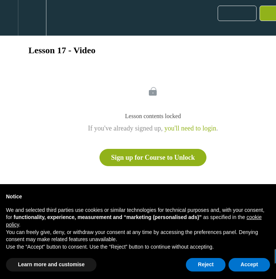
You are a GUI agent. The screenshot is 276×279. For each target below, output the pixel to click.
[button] (9, 18)
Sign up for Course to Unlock (153, 157)
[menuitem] (32, 18)
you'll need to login (190, 128)
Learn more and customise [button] (51, 264)
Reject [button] (206, 264)
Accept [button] (249, 264)
